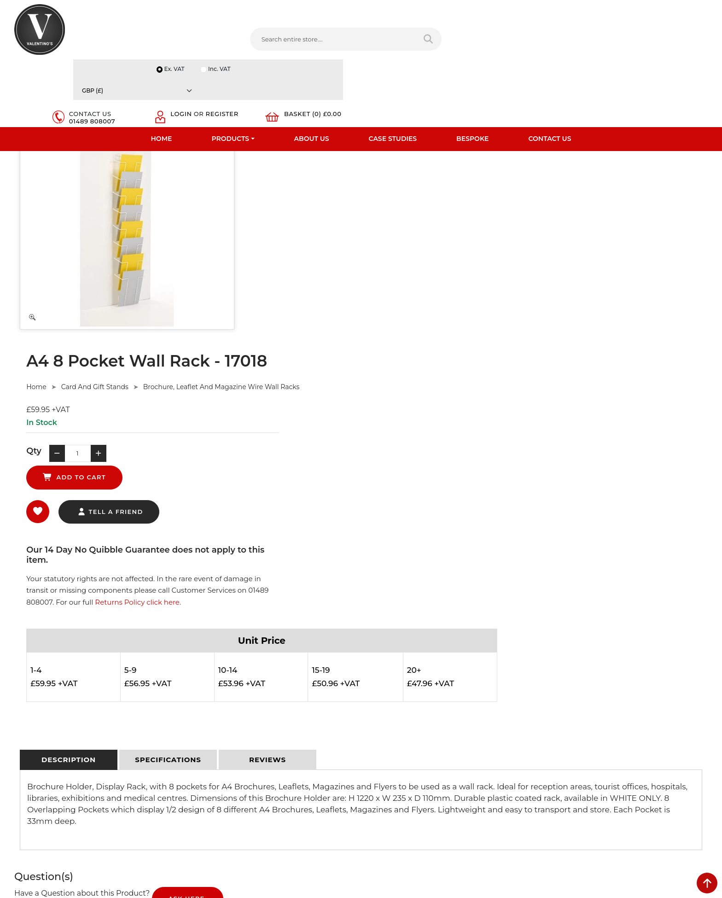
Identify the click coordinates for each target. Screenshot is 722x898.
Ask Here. (188, 570)
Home (161, 71)
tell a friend (342, 265)
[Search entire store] (358, 40)
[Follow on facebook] (375, 799)
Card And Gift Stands (326, 161)
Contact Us (549, 71)
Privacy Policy (211, 692)
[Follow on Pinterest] (449, 799)
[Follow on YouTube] (430, 799)
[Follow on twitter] (393, 799)
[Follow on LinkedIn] (412, 799)
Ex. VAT (547, 9)
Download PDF (37, 752)
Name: (553, 680)
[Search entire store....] (268, 40)
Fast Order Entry (39, 704)
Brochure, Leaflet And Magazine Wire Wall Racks (453, 161)
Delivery (203, 680)
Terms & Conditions (219, 704)
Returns (203, 716)
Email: (552, 720)
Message (556, 761)
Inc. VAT (593, 9)
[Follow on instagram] (468, 799)
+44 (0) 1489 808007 (409, 777)
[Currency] (661, 10)
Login (578, 37)
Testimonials (33, 716)
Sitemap (203, 728)
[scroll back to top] (707, 883)
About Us (311, 71)
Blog (21, 776)
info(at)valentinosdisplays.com (424, 738)
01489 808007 (508, 45)
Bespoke (472, 71)
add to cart (413, 230)
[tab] (68, 430)
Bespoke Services (40, 728)
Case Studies (393, 71)
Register (584, 45)
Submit (677, 807)
